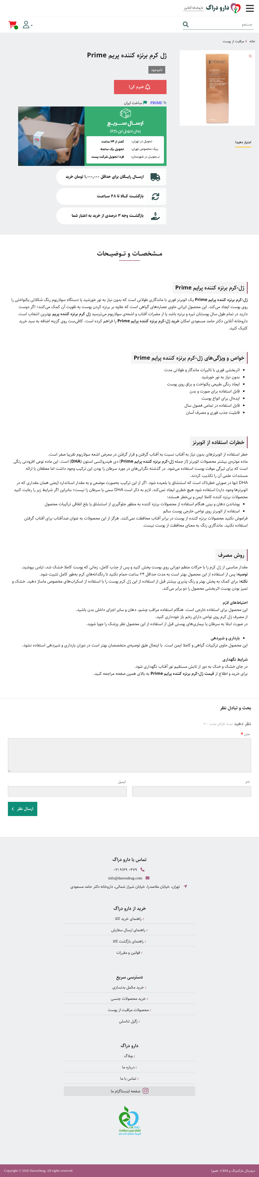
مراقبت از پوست (233, 41)
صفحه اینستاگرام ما (129, 1090)
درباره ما (129, 1067)
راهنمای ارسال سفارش (129, 930)
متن (245, 734)
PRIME (157, 103)
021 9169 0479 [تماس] (125, 870)
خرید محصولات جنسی (129, 999)
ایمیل (122, 782)
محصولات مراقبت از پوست (129, 1010)
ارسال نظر (22, 809)
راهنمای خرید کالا (129, 919)
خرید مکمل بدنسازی (129, 987)
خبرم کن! (140, 87)
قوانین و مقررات (129, 953)
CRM (224, 1171)
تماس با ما (129, 1079)
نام (248, 782)
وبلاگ (129, 1056)
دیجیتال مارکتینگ (243, 1170)
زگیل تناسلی (129, 1021)
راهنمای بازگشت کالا (129, 941)
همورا (214, 1170)
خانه (252, 41)
